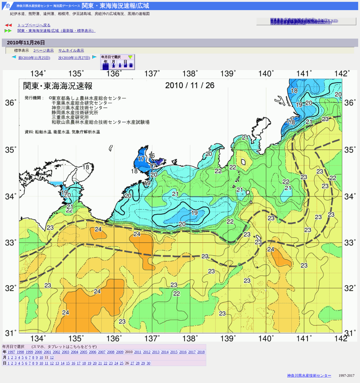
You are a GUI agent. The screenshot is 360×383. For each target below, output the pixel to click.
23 (111, 363)
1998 (20, 352)
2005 (83, 352)
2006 (92, 352)
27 (132, 363)
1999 (29, 352)
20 (125, 66)
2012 (146, 352)
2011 (137, 352)
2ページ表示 (44, 50)
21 (100, 363)
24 (116, 363)
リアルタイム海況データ (288, 23)
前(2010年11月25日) (34, 58)
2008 (110, 352)
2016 (183, 352)
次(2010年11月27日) (74, 58)
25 (122, 363)
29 (143, 363)
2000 (38, 352)
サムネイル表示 (71, 50)
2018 (106, 68)
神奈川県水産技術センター (309, 375)
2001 (47, 352)
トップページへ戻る (34, 25)
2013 (156, 352)
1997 (11, 352)
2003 (65, 352)
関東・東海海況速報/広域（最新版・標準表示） (56, 31)
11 (46, 363)
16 (73, 363)
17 (79, 363)
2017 (192, 352)
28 (138, 363)
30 (130, 66)
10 (119, 66)
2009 (120, 352)
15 (68, 363)
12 (113, 66)
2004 (74, 352)
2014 (165, 352)
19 (89, 363)
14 (62, 363)
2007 (101, 352)
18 (84, 363)
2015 (173, 352)
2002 (56, 352)
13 (57, 363)
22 (105, 363)
